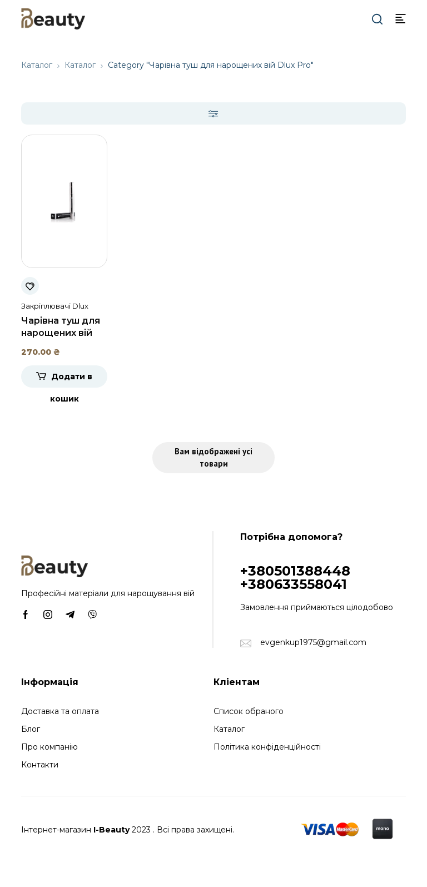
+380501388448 (295, 571)
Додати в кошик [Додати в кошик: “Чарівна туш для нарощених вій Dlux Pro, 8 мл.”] (71, 379)
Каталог (36, 65)
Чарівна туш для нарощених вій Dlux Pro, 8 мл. (60, 332)
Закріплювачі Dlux (54, 305)
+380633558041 (293, 584)
